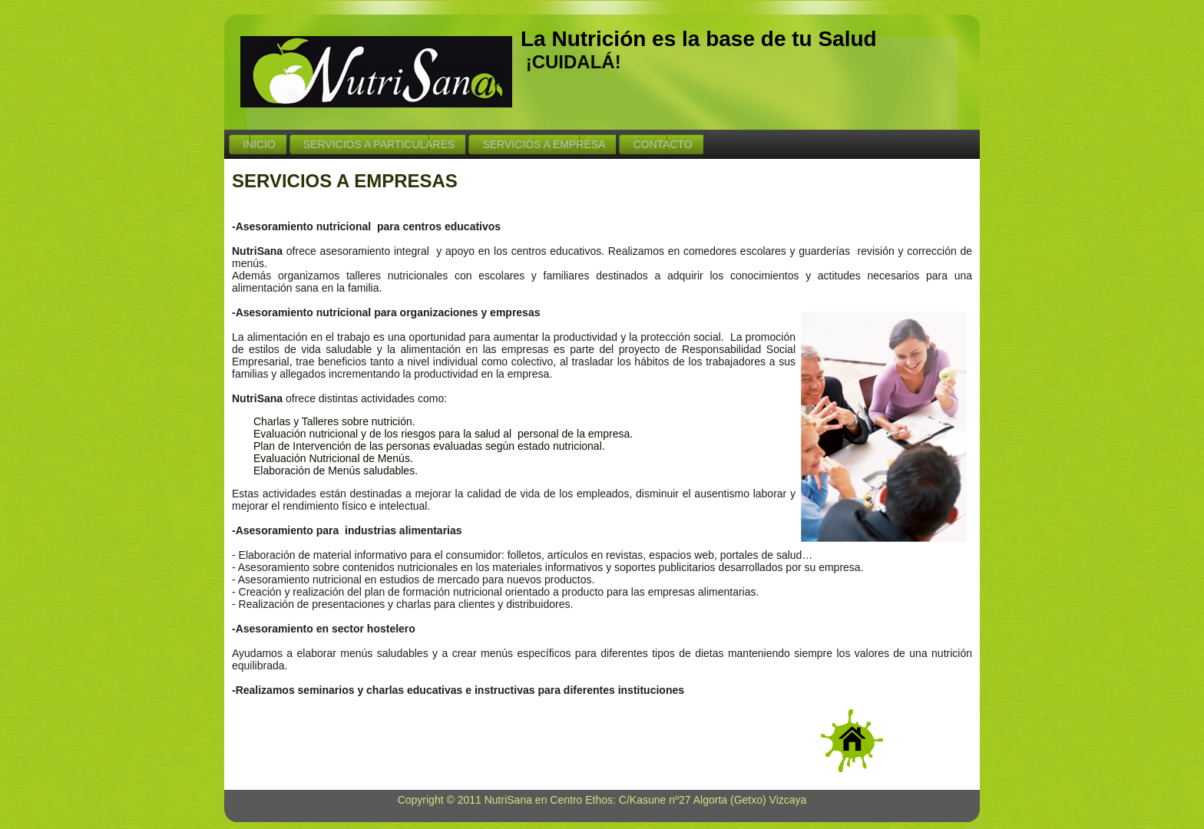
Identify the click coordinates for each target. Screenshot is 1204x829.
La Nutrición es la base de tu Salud (699, 39)
